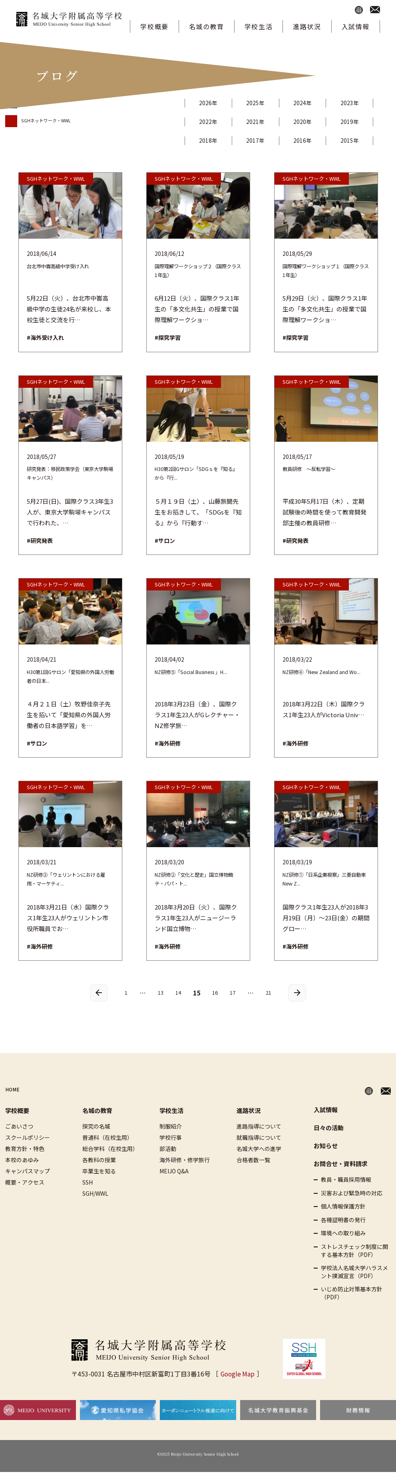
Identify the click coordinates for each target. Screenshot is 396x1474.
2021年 (261, 122)
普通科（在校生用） (107, 1139)
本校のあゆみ (22, 1162)
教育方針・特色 (24, 1151)
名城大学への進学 (259, 1151)
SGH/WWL (95, 1195)
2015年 (362, 140)
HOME (14, 1091)
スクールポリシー (27, 1139)
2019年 (362, 122)
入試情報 (356, 26)
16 (215, 994)
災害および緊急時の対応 (351, 1195)
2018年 (210, 140)
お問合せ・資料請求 (341, 1165)
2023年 (362, 103)
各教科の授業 (99, 1162)
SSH (87, 1184)
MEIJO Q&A (174, 1173)
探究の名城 (96, 1128)
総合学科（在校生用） (110, 1151)
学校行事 (170, 1139)
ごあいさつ (19, 1128)
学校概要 (154, 26)
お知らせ (326, 1147)
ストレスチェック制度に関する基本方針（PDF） (354, 1253)
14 (177, 994)
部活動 (167, 1151)
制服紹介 (170, 1128)
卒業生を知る (99, 1173)
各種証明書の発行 (343, 1221)
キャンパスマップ (27, 1173)
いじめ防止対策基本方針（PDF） (351, 1295)
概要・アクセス (24, 1184)
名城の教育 (206, 26)
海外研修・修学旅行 (184, 1162)
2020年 (311, 122)
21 (272, 994)
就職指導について (259, 1139)
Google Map (237, 1375)
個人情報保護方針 (343, 1208)
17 (234, 994)
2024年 (311, 103)
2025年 (261, 103)
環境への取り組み (343, 1235)
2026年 (210, 103)
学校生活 (259, 26)
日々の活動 (329, 1129)
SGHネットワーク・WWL (52, 120)
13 (157, 994)
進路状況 (307, 26)
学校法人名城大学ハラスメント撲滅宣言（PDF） (354, 1274)
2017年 (261, 140)
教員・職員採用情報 (346, 1181)
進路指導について (259, 1128)
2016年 (311, 140)
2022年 (210, 122)
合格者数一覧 (253, 1162)
